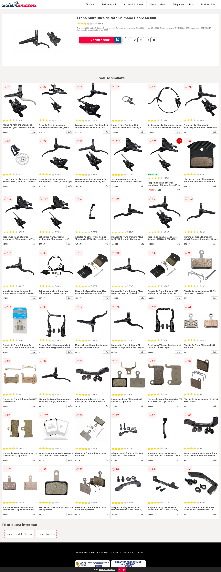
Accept (121, 569)
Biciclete (90, 4)
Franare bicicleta (46, 534)
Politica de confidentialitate (111, 552)
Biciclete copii (109, 4)
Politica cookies (136, 552)
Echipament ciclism (183, 4)
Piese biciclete (157, 4)
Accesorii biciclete (133, 4)
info (33, 132)
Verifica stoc (105, 40)
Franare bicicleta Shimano (19, 534)
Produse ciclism (209, 4)
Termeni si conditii (85, 552)
